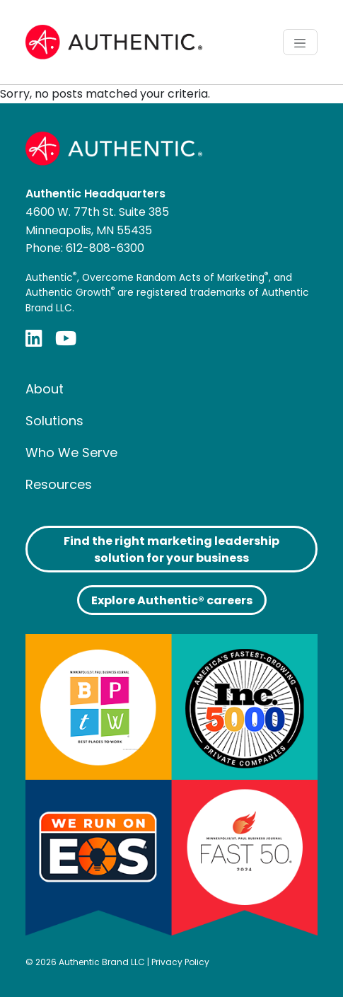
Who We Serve (71, 452)
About (44, 389)
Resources (58, 484)
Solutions (54, 421)
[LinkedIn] (33, 338)
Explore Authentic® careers (171, 600)
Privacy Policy (180, 962)
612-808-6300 (105, 248)
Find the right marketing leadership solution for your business (171, 549)
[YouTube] (65, 338)
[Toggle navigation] (300, 41)
